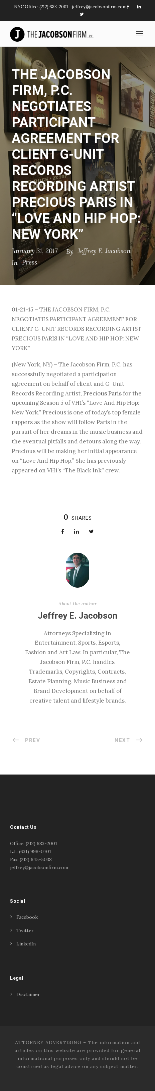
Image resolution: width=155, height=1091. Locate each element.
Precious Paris (102, 393)
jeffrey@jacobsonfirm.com (99, 7)
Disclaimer (28, 994)
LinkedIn (26, 944)
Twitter (25, 930)
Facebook (27, 917)
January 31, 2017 (35, 251)
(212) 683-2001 (53, 7)
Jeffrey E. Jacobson (104, 251)
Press (29, 262)
